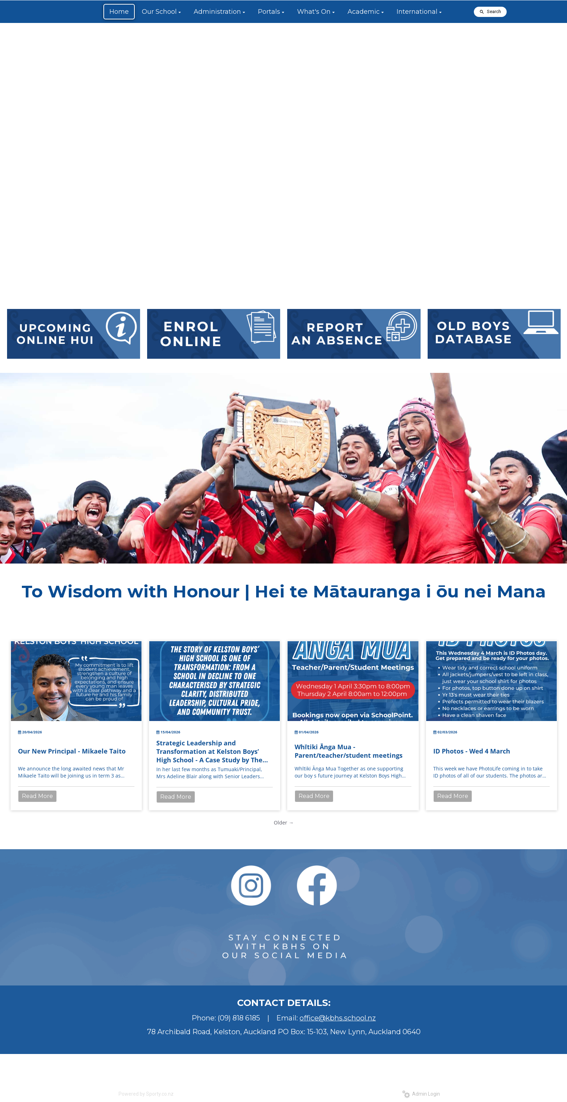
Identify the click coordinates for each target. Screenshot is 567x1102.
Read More (37, 796)
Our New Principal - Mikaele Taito (72, 751)
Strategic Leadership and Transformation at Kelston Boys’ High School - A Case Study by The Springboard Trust (209, 751)
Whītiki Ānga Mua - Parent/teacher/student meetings (349, 751)
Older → (284, 822)
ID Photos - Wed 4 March (471, 751)
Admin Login (421, 1094)
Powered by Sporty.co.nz (146, 1094)
